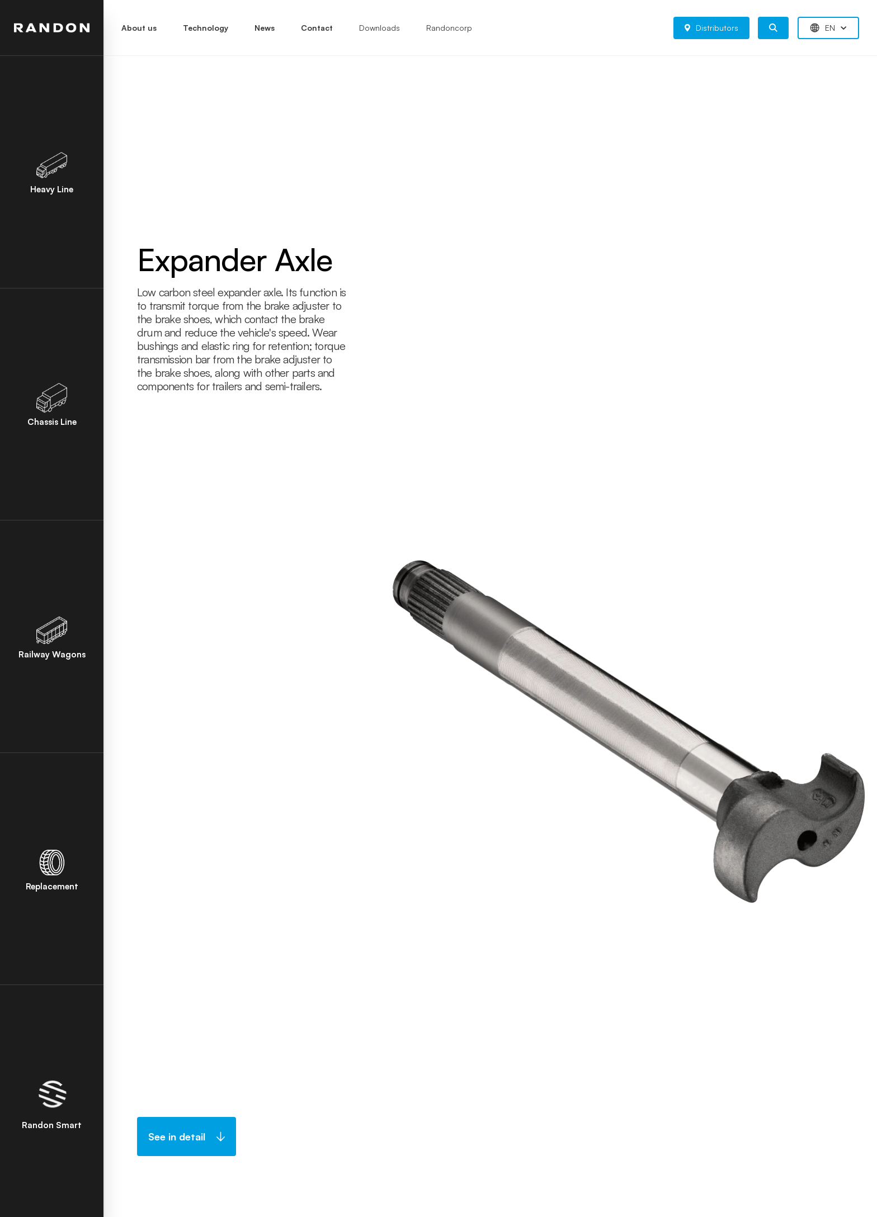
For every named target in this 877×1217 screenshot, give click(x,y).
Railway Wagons (52, 636)
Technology (205, 27)
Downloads (379, 27)
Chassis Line (52, 404)
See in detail (186, 1136)
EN (828, 28)
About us (139, 27)
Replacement (52, 869)
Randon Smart (52, 1101)
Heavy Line (51, 172)
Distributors (711, 27)
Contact (317, 27)
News (264, 27)
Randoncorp (449, 27)
